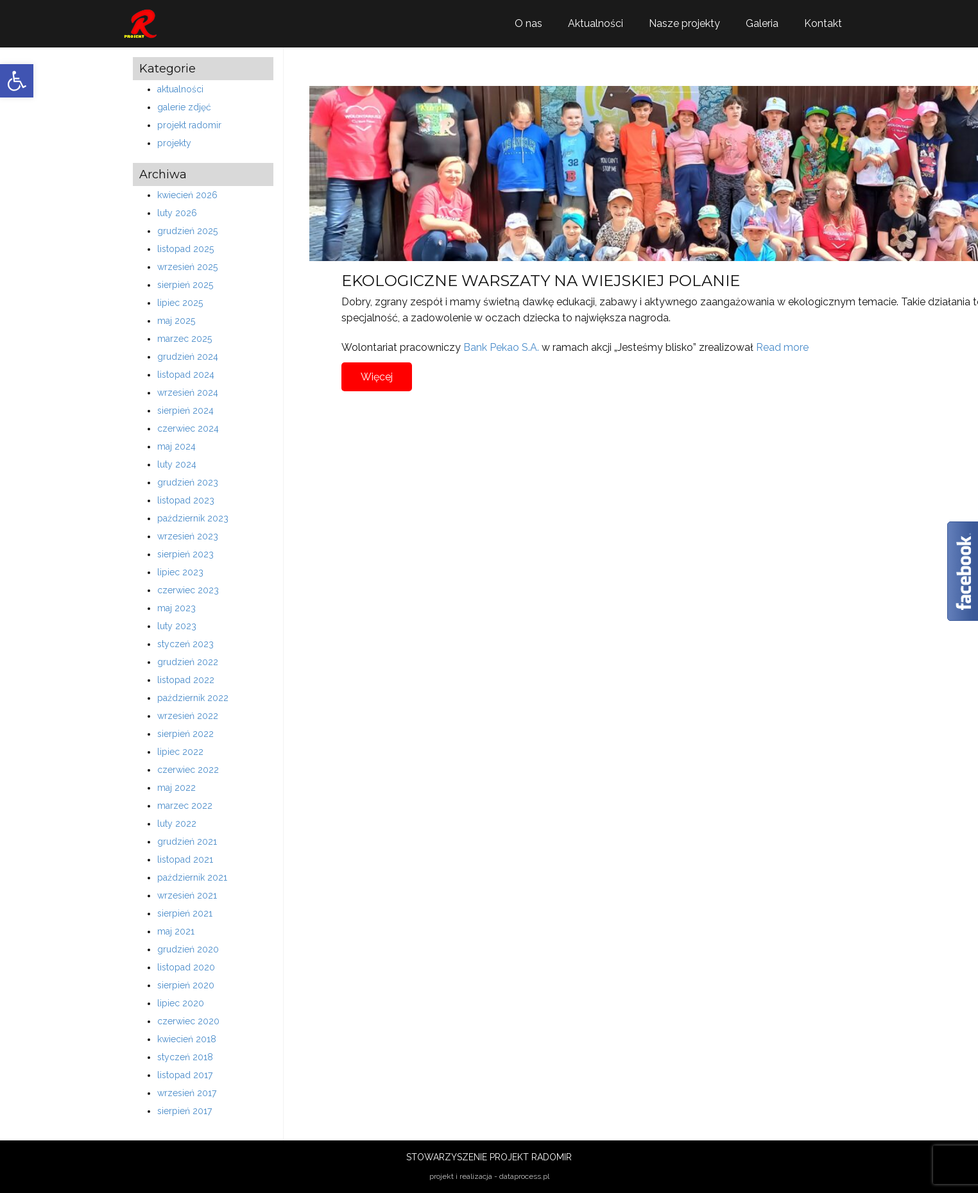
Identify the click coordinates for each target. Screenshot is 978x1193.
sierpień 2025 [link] (185, 285)
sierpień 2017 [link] (184, 1111)
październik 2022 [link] (192, 698)
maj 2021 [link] (175, 931)
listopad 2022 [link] (185, 680)
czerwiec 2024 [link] (188, 428)
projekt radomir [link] (189, 125)
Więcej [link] (377, 377)
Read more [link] (782, 347)
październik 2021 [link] (192, 877)
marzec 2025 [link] (184, 339)
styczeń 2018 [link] (185, 1057)
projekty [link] (174, 143)
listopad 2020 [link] (186, 967)
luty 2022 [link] (176, 823)
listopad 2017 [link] (184, 1075)
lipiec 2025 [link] (180, 303)
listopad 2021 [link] (185, 859)
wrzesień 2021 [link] (187, 895)
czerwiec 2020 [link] (188, 1021)
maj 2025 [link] (176, 321)
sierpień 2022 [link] (185, 734)
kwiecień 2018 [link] (186, 1039)
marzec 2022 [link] (184, 805)
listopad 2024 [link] (185, 374)
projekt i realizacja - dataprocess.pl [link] (489, 1176)
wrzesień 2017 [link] (186, 1093)
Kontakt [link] (823, 23)
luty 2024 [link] (176, 464)
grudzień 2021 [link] (187, 841)
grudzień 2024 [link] (187, 356)
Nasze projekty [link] (684, 23)
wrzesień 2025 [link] (187, 267)
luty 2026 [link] (177, 213)
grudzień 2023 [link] (187, 482)
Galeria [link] (762, 23)
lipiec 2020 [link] (180, 1003)
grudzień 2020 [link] (188, 949)
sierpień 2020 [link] (185, 985)
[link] (16, 80)
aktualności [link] (180, 89)
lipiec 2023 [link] (180, 572)
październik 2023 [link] (192, 518)
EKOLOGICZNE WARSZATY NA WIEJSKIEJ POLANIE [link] (540, 280)
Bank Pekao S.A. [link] (501, 347)
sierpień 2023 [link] (185, 554)
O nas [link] (528, 23)
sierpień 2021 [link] (184, 913)
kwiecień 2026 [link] (187, 195)
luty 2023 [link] (176, 626)
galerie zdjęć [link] (184, 107)
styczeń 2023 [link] (185, 644)
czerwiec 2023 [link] (188, 590)
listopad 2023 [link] (185, 500)
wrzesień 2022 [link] (187, 716)
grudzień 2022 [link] (187, 662)
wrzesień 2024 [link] (187, 392)
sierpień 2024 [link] (185, 410)
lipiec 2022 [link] (180, 752)
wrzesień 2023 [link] (187, 536)
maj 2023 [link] (176, 608)
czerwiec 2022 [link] (188, 770)
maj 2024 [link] (176, 446)
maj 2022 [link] (176, 788)
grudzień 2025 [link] (187, 231)
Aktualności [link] (595, 23)
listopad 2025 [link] (185, 249)
